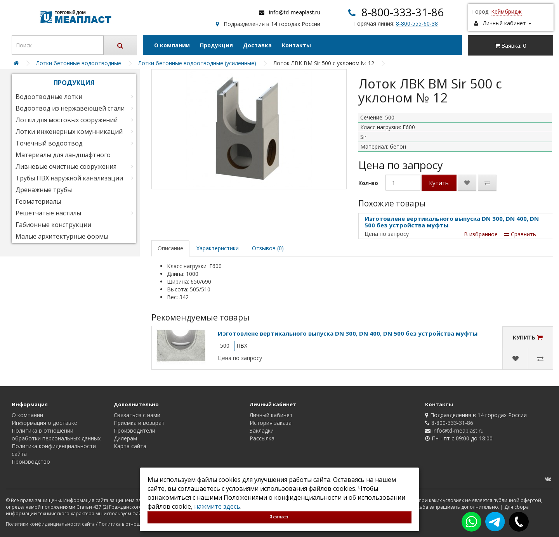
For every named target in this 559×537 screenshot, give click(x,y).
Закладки (262, 430)
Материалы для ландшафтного (63, 155)
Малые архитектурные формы (62, 236)
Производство (31, 461)
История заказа (271, 422)
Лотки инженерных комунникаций (69, 131)
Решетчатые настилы (48, 213)
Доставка (257, 45)
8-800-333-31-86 (402, 12)
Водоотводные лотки (49, 96)
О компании (172, 45)
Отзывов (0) (268, 248)
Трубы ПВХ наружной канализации (69, 178)
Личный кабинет (271, 415)
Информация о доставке (44, 422)
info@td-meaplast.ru (294, 12)
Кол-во (368, 183)
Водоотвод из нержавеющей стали (70, 108)
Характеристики (217, 248)
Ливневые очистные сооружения (66, 166)
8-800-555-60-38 (417, 23)
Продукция (216, 45)
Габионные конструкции (53, 224)
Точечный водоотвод (49, 143)
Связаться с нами (137, 415)
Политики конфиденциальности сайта (50, 524)
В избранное (481, 234)
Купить (439, 183)
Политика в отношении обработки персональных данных (56, 434)
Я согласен (279, 517)
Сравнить (520, 234)
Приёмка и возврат (139, 422)
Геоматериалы (38, 201)
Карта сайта (130, 446)
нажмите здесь (217, 506)
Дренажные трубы (44, 189)
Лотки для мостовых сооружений (67, 120)
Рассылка (262, 438)
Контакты (296, 45)
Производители (134, 430)
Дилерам (125, 438)
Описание (170, 248)
